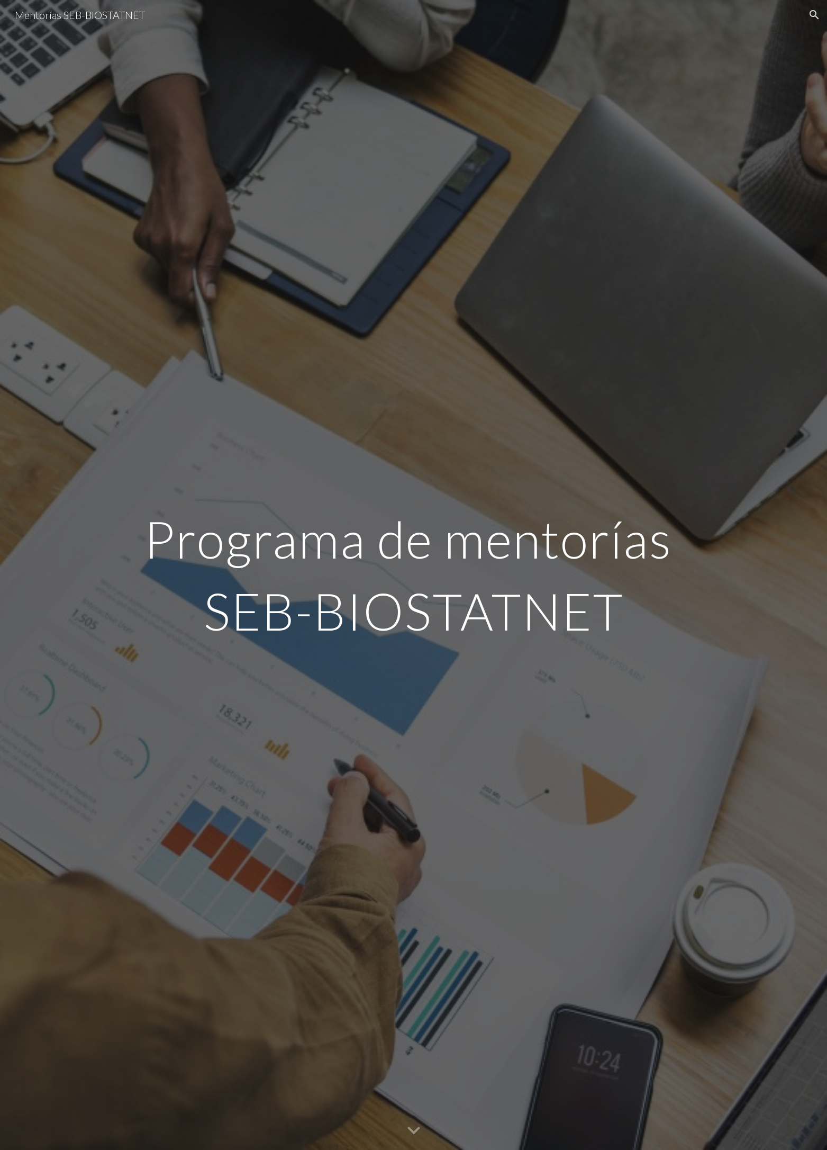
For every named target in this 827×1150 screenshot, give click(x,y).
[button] (814, 15)
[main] (413, 575)
